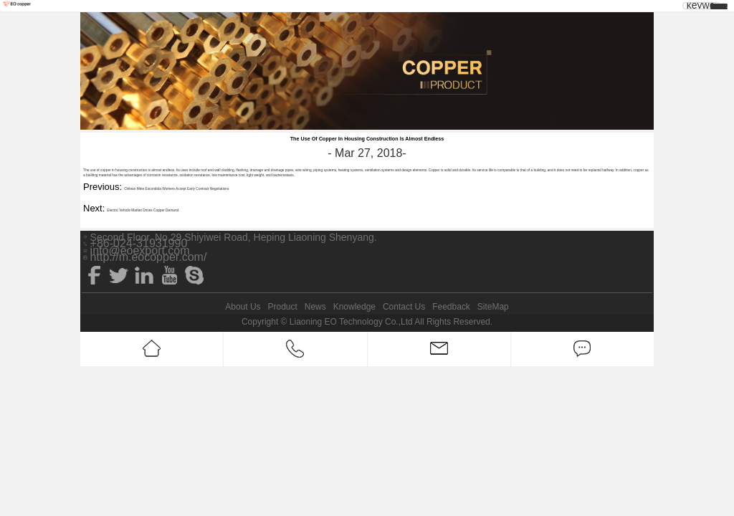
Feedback (451, 307)
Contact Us (404, 307)
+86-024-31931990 (139, 244)
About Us (242, 307)
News (315, 307)
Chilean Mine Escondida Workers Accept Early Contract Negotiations (176, 189)
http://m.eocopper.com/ (148, 257)
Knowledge (354, 307)
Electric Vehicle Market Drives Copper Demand (142, 210)
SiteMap (493, 307)
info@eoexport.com (140, 251)
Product (282, 307)
